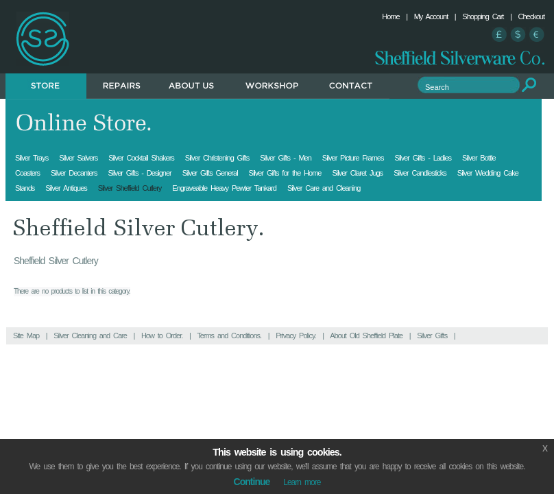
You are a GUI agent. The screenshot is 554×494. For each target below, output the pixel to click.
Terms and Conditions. (229, 335)
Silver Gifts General (210, 173)
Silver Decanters (74, 173)
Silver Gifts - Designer (139, 173)
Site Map (26, 335)
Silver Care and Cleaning (324, 188)
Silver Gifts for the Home (285, 173)
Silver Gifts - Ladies (422, 158)
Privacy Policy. (295, 335)
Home (390, 16)
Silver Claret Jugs (357, 173)
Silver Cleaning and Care (90, 335)
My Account (431, 16)
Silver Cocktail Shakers (141, 158)
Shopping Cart (482, 16)
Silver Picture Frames (353, 158)
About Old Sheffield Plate (366, 335)
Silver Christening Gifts (217, 158)
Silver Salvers (78, 158)
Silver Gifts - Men (285, 158)
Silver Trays (31, 158)
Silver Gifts (432, 335)
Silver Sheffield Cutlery (130, 188)
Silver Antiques (66, 188)
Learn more (301, 482)
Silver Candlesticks (420, 173)
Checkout (531, 16)
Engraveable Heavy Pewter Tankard (224, 188)
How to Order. (161, 335)
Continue (252, 481)
